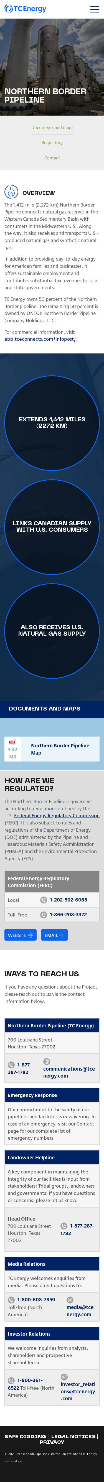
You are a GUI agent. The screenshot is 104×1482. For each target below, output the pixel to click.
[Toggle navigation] (94, 9)
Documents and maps (52, 127)
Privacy (52, 1442)
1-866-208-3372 (68, 914)
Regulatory (52, 142)
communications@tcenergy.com (69, 1072)
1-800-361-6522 (25, 1384)
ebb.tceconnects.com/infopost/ (40, 339)
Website (17, 935)
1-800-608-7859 (36, 1299)
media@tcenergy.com (80, 1310)
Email (51, 935)
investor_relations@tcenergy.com (78, 1391)
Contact (52, 157)
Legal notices (73, 1437)
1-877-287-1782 (19, 1068)
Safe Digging (25, 1437)
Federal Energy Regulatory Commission (57, 815)
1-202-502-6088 (68, 899)
